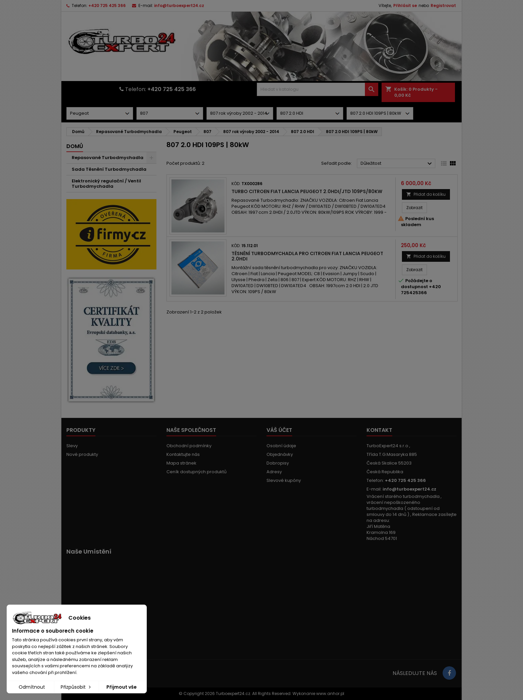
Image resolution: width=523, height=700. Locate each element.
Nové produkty (82, 454)
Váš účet (279, 430)
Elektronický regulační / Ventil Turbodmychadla (106, 183)
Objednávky (280, 454)
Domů (74, 146)
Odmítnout (32, 687)
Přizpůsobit (76, 687)
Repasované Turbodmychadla (107, 157)
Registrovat (443, 5)
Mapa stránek (181, 463)
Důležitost (397, 164)
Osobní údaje (281, 446)
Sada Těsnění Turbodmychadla (109, 169)
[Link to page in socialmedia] (449, 673)
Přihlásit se (405, 5)
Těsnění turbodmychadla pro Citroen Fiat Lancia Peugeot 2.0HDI (307, 256)
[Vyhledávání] (317, 89)
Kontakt (379, 430)
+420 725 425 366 (107, 5)
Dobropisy (278, 463)
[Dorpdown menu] (99, 113)
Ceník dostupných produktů (196, 472)
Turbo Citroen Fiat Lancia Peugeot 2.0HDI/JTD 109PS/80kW (306, 191)
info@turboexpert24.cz (179, 5)
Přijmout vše (121, 687)
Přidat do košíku (426, 194)
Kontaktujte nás (183, 454)
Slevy (72, 446)
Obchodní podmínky (188, 446)
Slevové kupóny (284, 480)
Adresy (274, 472)
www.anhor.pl (330, 693)
